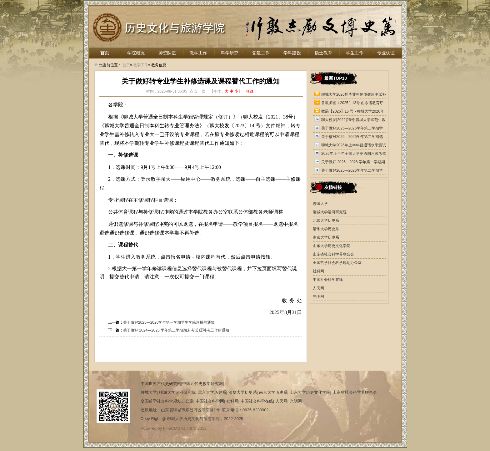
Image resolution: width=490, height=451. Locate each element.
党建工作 (261, 52)
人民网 (318, 288)
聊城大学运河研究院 (330, 212)
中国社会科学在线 (328, 279)
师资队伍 (167, 52)
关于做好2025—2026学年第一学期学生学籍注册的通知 (169, 322)
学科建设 (292, 52)
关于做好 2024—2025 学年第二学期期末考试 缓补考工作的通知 (176, 330)
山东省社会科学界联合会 (333, 254)
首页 (104, 52)
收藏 (249, 91)
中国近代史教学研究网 (202, 383)
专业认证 (386, 52)
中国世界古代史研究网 (161, 383)
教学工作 (198, 52)
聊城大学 (320, 203)
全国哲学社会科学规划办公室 (337, 263)
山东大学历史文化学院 (331, 246)
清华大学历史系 (326, 229)
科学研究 (229, 52)
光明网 (318, 296)
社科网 (318, 271)
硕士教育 (323, 52)
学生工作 (354, 52)
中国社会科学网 (210, 401)
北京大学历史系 (326, 220)
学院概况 (136, 52)
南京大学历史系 (326, 237)
